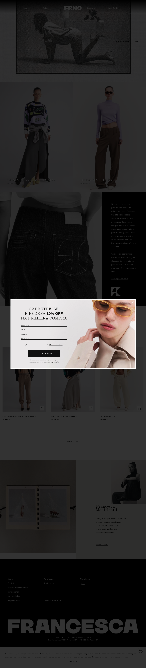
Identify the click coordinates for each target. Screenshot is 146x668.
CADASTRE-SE (44, 353)
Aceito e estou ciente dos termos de (45, 345)
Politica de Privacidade (56, 345)
